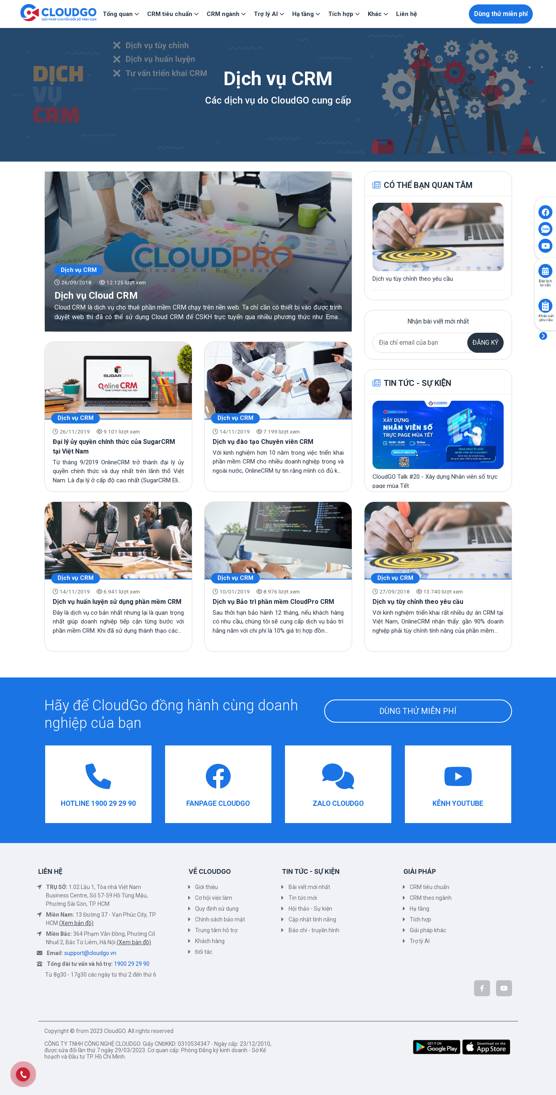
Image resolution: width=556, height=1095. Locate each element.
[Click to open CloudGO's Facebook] (545, 212)
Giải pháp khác (428, 930)
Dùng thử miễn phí (501, 14)
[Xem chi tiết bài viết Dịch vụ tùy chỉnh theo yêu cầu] (438, 243)
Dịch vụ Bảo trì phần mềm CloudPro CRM (273, 601)
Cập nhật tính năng (312, 919)
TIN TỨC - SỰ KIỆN (311, 871)
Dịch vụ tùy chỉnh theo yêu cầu (418, 601)
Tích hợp (420, 919)
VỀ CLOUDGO (210, 871)
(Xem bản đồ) (76, 923)
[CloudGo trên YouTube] (504, 988)
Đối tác (203, 952)
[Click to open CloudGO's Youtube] (545, 246)
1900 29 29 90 (131, 964)
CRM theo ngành (431, 898)
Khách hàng (210, 941)
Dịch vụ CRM (79, 270)
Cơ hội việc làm (213, 898)
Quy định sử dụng (217, 908)
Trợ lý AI (420, 941)
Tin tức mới (303, 898)
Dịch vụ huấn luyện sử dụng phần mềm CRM (117, 601)
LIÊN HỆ (50, 871)
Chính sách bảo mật (220, 919)
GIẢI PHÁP (419, 871)
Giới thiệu (206, 887)
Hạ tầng (419, 908)
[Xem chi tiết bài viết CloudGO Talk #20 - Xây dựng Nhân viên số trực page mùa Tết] (438, 446)
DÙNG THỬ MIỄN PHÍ (417, 711)
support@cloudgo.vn (90, 953)
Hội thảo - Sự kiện (310, 908)
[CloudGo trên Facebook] (482, 988)
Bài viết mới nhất (309, 887)
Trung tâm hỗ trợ (216, 930)
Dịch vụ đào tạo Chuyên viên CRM (263, 442)
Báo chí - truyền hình (314, 930)
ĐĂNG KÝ (485, 342)
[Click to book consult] (545, 271)
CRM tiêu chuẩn (429, 887)
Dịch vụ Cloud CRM (96, 295)
